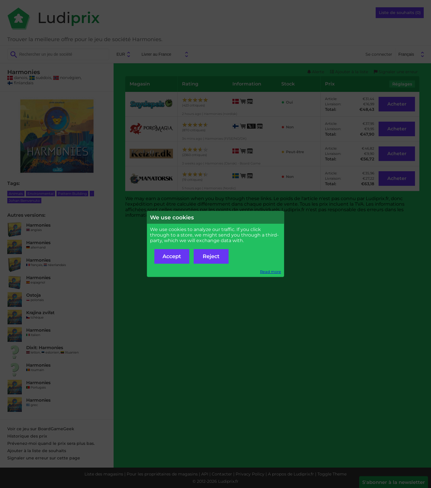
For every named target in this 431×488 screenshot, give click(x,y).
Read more (270, 272)
